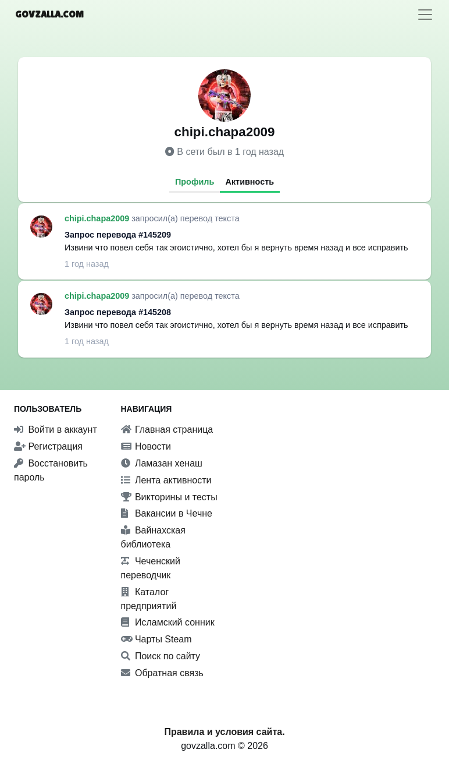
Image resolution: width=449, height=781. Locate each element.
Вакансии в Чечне (166, 513)
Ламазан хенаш (161, 463)
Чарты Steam (156, 639)
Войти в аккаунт (55, 429)
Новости (146, 446)
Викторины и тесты (169, 497)
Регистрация (48, 446)
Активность (250, 181)
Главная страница (167, 429)
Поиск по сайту (161, 656)
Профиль (194, 181)
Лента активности (166, 480)
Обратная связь (162, 673)
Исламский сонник (168, 622)
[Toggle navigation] (425, 14)
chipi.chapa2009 (98, 218)
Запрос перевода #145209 (118, 234)
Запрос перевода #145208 (118, 312)
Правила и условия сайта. (224, 732)
